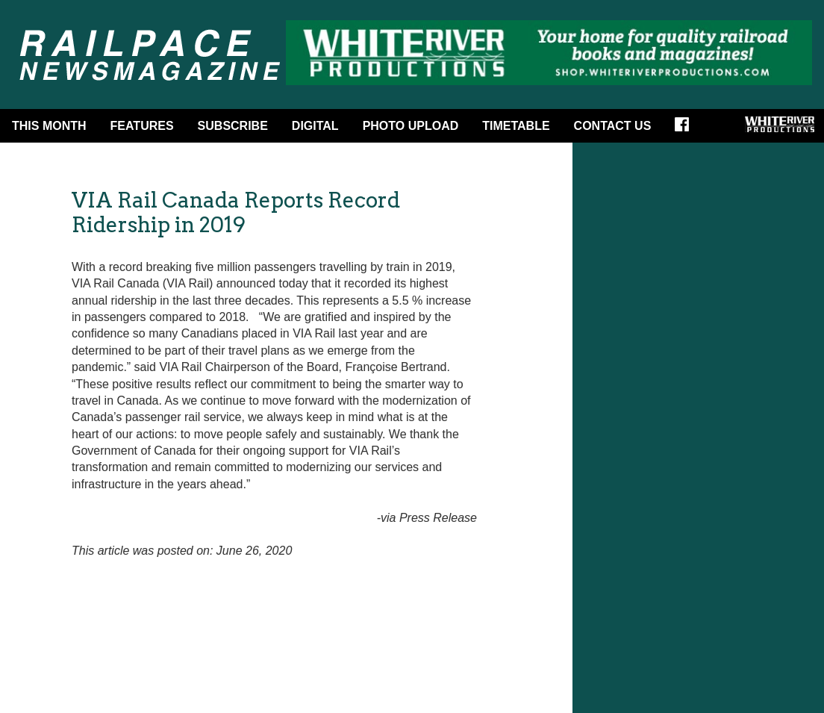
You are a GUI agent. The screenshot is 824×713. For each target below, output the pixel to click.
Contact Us (613, 125)
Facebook (687, 129)
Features (142, 125)
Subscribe (233, 125)
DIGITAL (315, 125)
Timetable (515, 125)
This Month (49, 125)
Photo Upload (411, 125)
